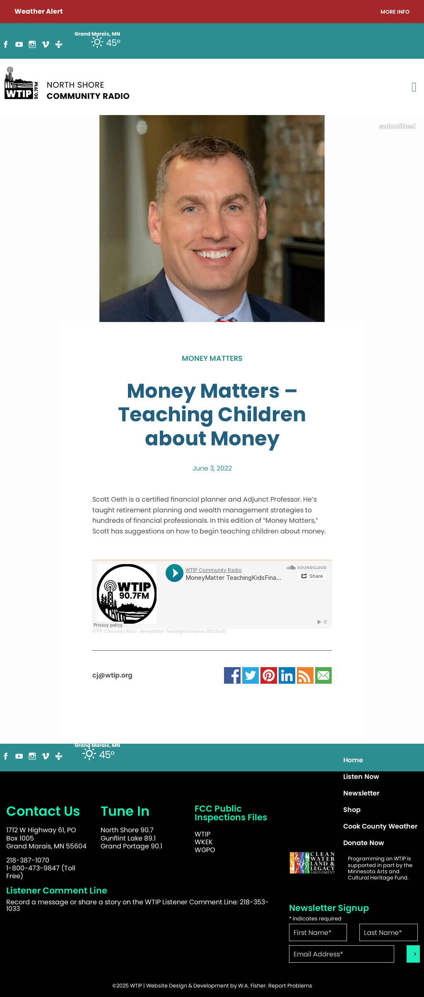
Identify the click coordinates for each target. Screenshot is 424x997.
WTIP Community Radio (114, 631)
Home (353, 760)
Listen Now (361, 776)
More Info (395, 12)
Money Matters (212, 359)
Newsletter (361, 793)
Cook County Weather (380, 826)
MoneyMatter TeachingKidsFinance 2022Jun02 (183, 631)
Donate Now (363, 843)
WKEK (204, 842)
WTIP (202, 834)
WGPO (205, 850)
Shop (352, 809)
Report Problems (290, 985)
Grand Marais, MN (97, 745)
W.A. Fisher (252, 985)
